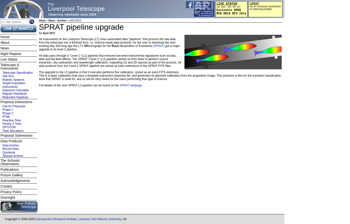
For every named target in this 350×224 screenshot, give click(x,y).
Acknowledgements (15, 181)
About (4, 43)
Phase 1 (7, 109)
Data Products (11, 141)
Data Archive (10, 145)
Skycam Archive (12, 156)
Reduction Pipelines (15, 97)
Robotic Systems (13, 79)
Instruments (10, 87)
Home (42, 20)
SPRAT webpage (131, 85)
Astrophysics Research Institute (56, 219)
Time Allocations (13, 131)
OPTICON (9, 127)
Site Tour (8, 76)
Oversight (7, 197)
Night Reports (10, 54)
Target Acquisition (13, 83)
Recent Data (10, 149)
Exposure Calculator (15, 90)
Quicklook (8, 152)
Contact (6, 186)
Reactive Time (11, 120)
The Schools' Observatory (10, 162)
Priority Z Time (11, 123)
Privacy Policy (11, 192)
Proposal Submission (16, 135)
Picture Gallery (11, 175)
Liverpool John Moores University (99, 219)
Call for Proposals (14, 106)
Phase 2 (7, 113)
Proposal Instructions (16, 102)
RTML (6, 116)
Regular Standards (14, 93)
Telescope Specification (17, 72)
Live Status (8, 59)
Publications (9, 169)
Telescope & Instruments (9, 66)
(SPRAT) (158, 46)
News (51, 20)
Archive (62, 20)
